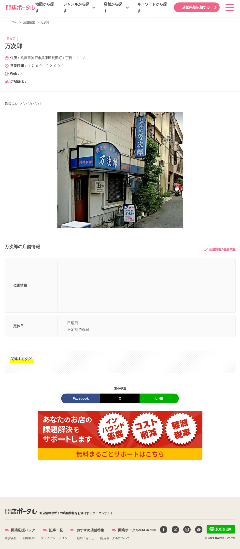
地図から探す (44, 7)
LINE (159, 398)
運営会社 (11, 538)
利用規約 (29, 538)
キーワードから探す (152, 7)
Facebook (81, 398)
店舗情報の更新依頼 (219, 249)
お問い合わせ (85, 538)
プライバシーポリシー (55, 538)
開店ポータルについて (115, 538)
